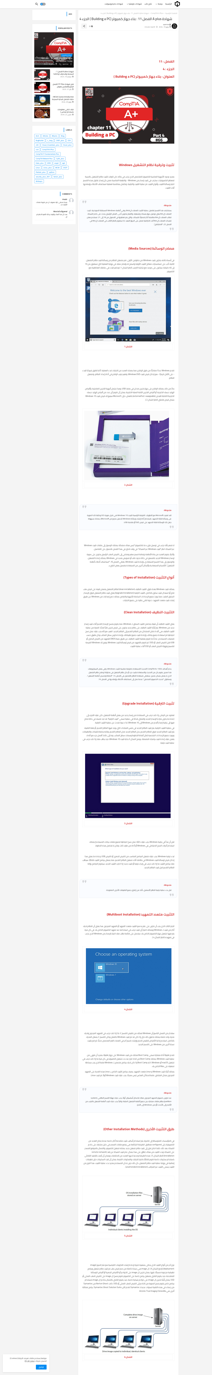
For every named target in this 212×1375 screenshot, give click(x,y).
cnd (37, 149)
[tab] (168, 4)
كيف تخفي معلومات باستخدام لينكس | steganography (65, 112)
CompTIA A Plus (48, 149)
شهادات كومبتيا (135, 4)
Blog (62, 135)
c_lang (49, 140)
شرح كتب (148, 4)
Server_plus (57, 176)
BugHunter (40, 140)
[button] (43, 4)
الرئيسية (168, 4)
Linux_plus (47, 167)
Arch (37, 135)
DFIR (49, 163)
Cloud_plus (67, 145)
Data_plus (40, 163)
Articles (45, 135)
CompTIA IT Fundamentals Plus (47, 154)
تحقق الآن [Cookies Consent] (31, 1361)
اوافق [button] (41, 1367)
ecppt (56, 163)
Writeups (39, 181)
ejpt (63, 163)
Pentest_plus (40, 172)
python (51, 172)
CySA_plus (60, 158)
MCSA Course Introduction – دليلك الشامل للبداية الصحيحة (63, 98)
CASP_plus (60, 140)
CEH (69, 140)
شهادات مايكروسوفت (114, 4)
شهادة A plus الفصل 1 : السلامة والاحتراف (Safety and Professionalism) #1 (63, 74)
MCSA (57, 167)
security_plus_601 (43, 176)
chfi (37, 145)
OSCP (65, 167)
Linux (38, 167)
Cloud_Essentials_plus (50, 145)
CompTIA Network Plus (44, 158)
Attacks (54, 135)
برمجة (160, 4)
